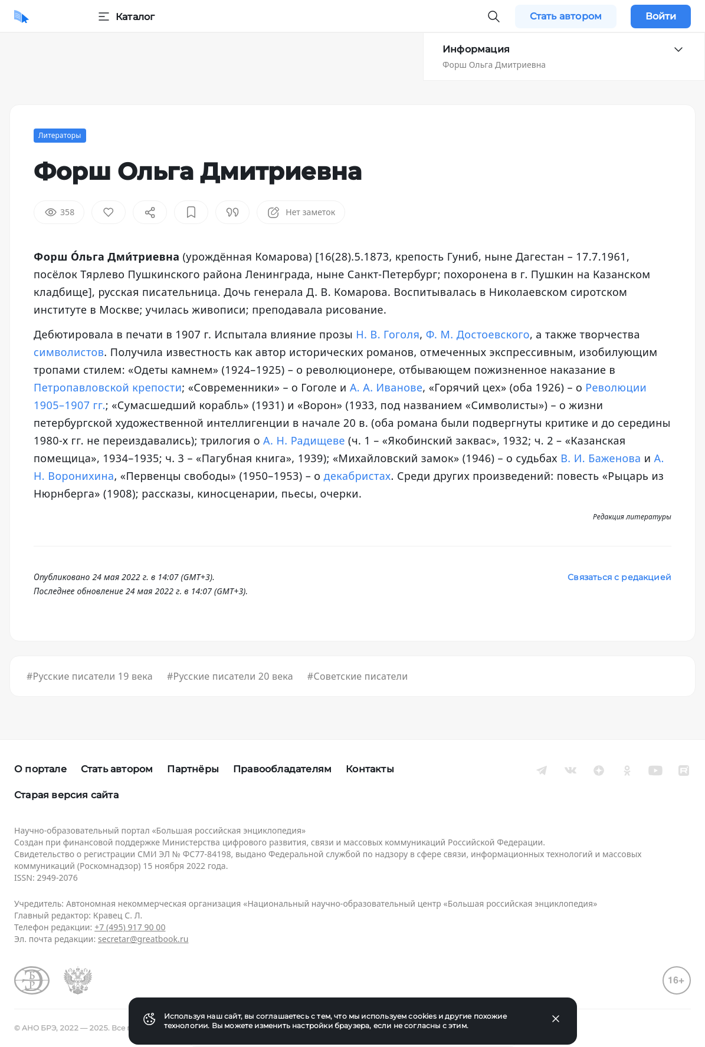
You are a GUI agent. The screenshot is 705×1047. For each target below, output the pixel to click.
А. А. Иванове (386, 387)
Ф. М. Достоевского (478, 334)
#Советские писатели (357, 676)
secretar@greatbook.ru (143, 938)
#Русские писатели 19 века (90, 676)
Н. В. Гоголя (387, 334)
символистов (69, 352)
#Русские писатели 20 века (230, 676)
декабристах (357, 476)
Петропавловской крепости (108, 387)
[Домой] (21, 16)
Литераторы (59, 135)
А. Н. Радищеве (304, 440)
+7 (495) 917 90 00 (129, 927)
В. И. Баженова (600, 458)
